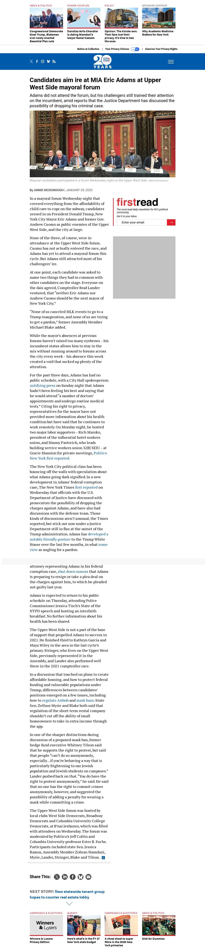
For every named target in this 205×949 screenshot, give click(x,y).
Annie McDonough (48, 190)
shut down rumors (73, 571)
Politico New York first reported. (68, 455)
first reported (86, 487)
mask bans (85, 700)
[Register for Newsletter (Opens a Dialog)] (171, 222)
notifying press (42, 385)
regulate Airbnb (55, 700)
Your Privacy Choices (122, 49)
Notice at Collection (88, 49)
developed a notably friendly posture (69, 536)
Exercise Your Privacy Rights (161, 49)
